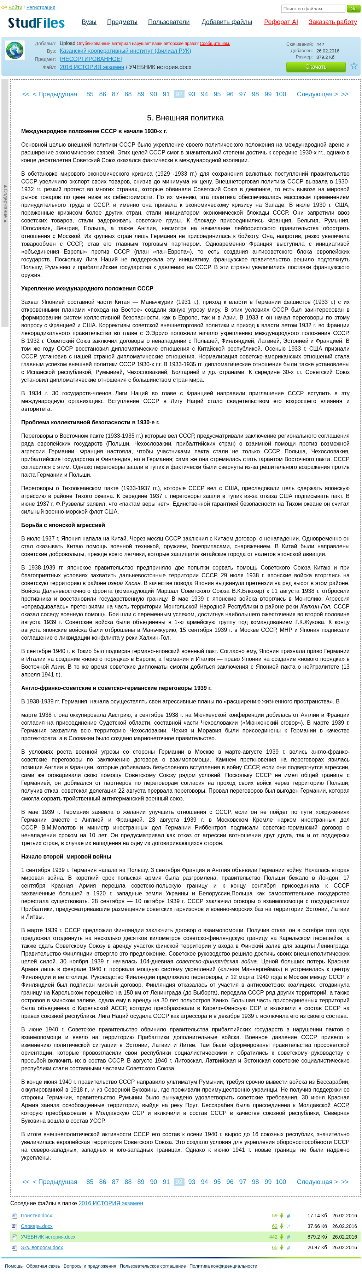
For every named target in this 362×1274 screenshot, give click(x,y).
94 (204, 94)
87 (115, 94)
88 (128, 94)
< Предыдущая (55, 94)
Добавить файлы (227, 22)
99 (268, 94)
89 (140, 94)
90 (153, 94)
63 (275, 1226)
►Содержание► (5, 203)
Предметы (122, 22)
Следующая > (317, 94)
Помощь (14, 1266)
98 (255, 94)
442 (273, 1237)
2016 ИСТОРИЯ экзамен (92, 67)
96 (229, 94)
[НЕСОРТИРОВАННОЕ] (91, 59)
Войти (15, 7)
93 (191, 94)
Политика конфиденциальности (223, 1266)
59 (275, 1215)
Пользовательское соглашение (153, 1266)
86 (102, 94)
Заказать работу (333, 22)
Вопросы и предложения (90, 1266)
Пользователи (168, 22)
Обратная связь (43, 1266)
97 (242, 94)
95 (217, 94)
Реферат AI (281, 22)
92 (178, 94)
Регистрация (41, 7)
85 (89, 94)
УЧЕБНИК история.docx (48, 1237)
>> (345, 94)
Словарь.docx (37, 1226)
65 (275, 1247)
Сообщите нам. (215, 43)
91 (166, 94)
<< (26, 94)
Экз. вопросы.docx (42, 1247)
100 (281, 94)
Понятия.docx (36, 1215)
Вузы (89, 22)
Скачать (316, 67)
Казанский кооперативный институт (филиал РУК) (125, 51)
